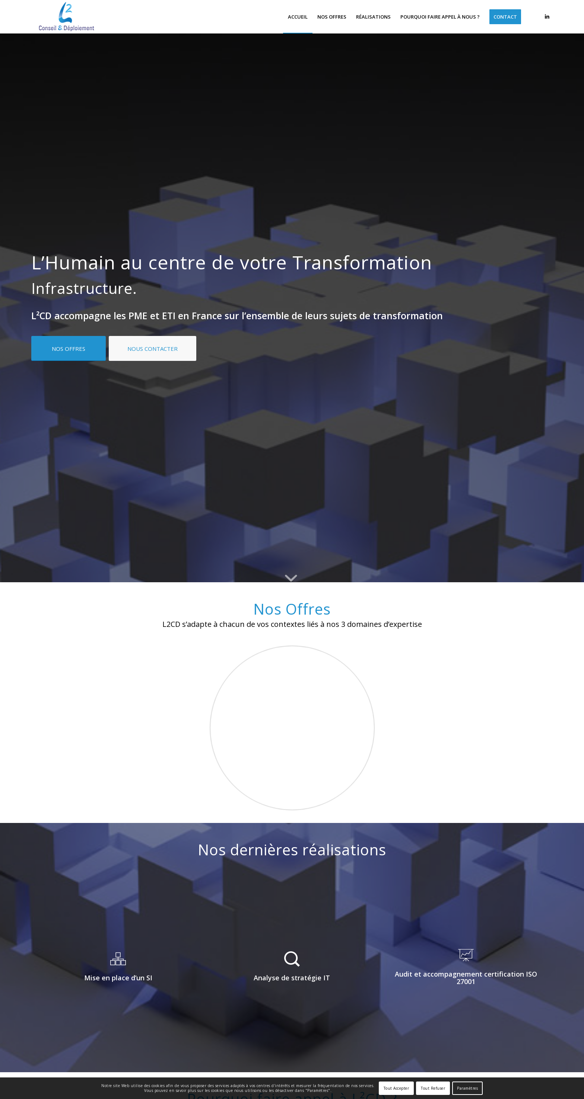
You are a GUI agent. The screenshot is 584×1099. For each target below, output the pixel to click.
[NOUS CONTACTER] (152, 348)
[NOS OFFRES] (68, 348)
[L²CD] (66, 16)
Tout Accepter (396, 1088)
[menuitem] (297, 16)
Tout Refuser (433, 1088)
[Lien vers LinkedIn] (547, 16)
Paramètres (467, 1088)
